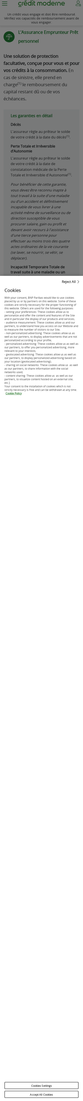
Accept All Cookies (41, 1096)
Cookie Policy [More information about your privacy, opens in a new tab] (14, 395)
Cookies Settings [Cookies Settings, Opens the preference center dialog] (41, 1087)
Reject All (69, 283)
